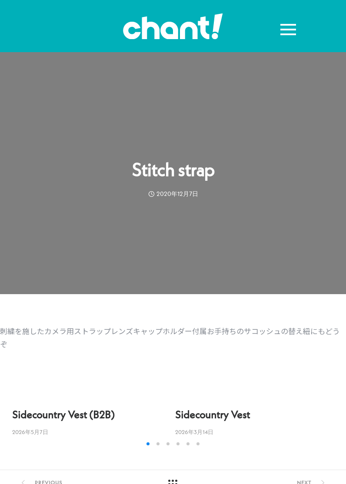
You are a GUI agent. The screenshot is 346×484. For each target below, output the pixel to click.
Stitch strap (173, 170)
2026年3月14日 (194, 432)
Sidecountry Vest (212, 414)
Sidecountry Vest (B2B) (63, 414)
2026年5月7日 (30, 432)
